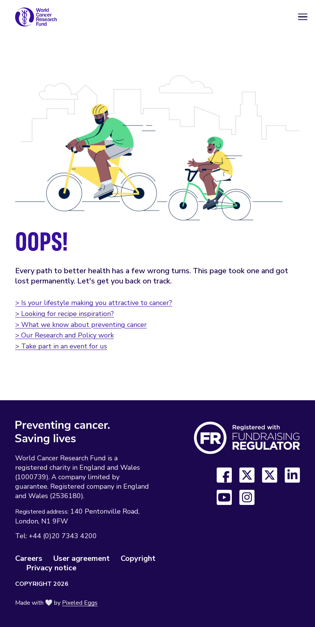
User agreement (81, 558)
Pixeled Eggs (80, 603)
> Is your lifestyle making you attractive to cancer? (93, 302)
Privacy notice (51, 568)
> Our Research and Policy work (64, 335)
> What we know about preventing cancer (81, 324)
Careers (28, 558)
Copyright (138, 558)
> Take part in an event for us (61, 346)
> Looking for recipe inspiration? (64, 313)
